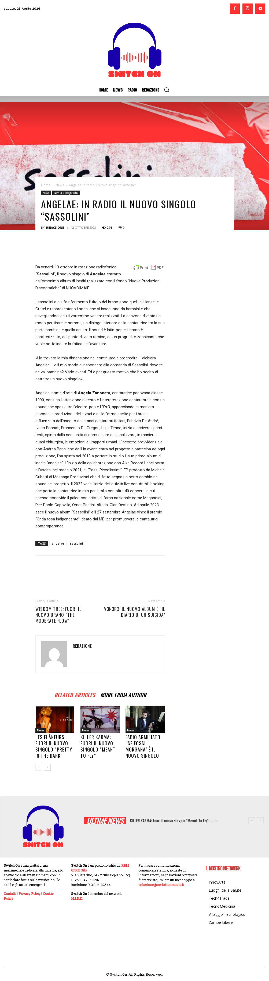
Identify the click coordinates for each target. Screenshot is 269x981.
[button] (166, 89)
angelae (58, 543)
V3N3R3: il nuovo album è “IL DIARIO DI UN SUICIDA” (134, 612)
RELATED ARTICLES (74, 694)
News (60, 185)
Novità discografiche (66, 193)
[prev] (251, 820)
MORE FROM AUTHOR (123, 694)
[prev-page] (38, 767)
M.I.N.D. (77, 898)
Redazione (55, 227)
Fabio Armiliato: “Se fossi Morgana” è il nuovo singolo (143, 746)
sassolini (76, 543)
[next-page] (47, 767)
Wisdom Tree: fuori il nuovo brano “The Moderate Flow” (58, 615)
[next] (260, 820)
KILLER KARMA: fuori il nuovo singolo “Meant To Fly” (98, 746)
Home (45, 185)
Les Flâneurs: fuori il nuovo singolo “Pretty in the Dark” (53, 746)
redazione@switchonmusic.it (161, 884)
